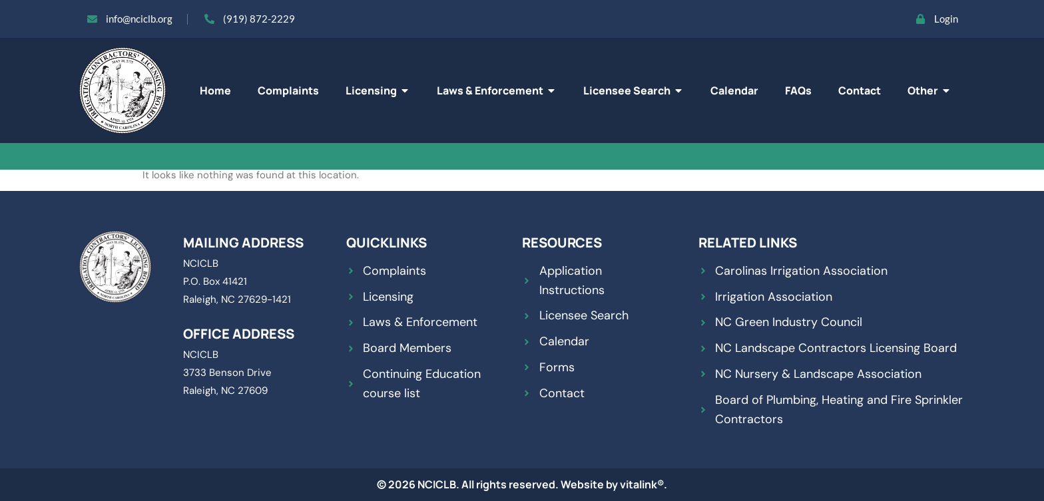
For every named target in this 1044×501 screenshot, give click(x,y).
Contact (859, 90)
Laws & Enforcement (497, 90)
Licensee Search (633, 90)
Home (215, 90)
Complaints (288, 90)
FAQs (798, 90)
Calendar (734, 90)
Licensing (378, 90)
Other (929, 90)
